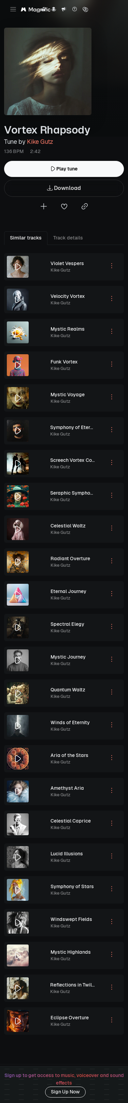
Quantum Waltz (68, 690)
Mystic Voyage (68, 394)
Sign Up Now (65, 1092)
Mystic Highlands (71, 952)
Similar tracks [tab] (26, 238)
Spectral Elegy (67, 624)
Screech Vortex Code (74, 460)
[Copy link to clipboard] (85, 207)
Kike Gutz (40, 142)
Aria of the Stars (69, 755)
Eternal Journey (68, 591)
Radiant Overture (70, 558)
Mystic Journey (68, 657)
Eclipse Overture (70, 1018)
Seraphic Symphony (73, 493)
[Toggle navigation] (13, 9)
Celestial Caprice (71, 821)
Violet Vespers (67, 263)
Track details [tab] (68, 238)
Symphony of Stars (72, 886)
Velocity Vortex (68, 296)
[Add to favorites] (64, 207)
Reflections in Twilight (75, 985)
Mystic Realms (68, 329)
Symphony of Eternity (74, 427)
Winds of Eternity (70, 722)
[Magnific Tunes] (36, 9)
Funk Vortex (64, 362)
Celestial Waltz (68, 526)
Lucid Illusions (67, 854)
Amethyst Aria (67, 788)
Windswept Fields (71, 919)
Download (64, 188)
